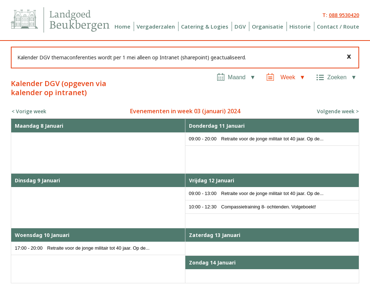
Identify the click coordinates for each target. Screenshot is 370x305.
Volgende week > (338, 111)
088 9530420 (344, 15)
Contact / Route (338, 26)
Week (287, 77)
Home (122, 26)
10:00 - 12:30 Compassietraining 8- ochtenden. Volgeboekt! (252, 206)
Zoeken (337, 77)
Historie (300, 26)
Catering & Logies (204, 26)
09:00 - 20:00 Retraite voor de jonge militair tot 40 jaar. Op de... (256, 138)
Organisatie (267, 26)
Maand (237, 77)
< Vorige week (29, 111)
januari (214, 111)
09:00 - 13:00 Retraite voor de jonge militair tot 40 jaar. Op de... (256, 193)
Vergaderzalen (156, 26)
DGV (240, 26)
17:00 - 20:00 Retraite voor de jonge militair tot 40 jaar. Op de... (82, 248)
